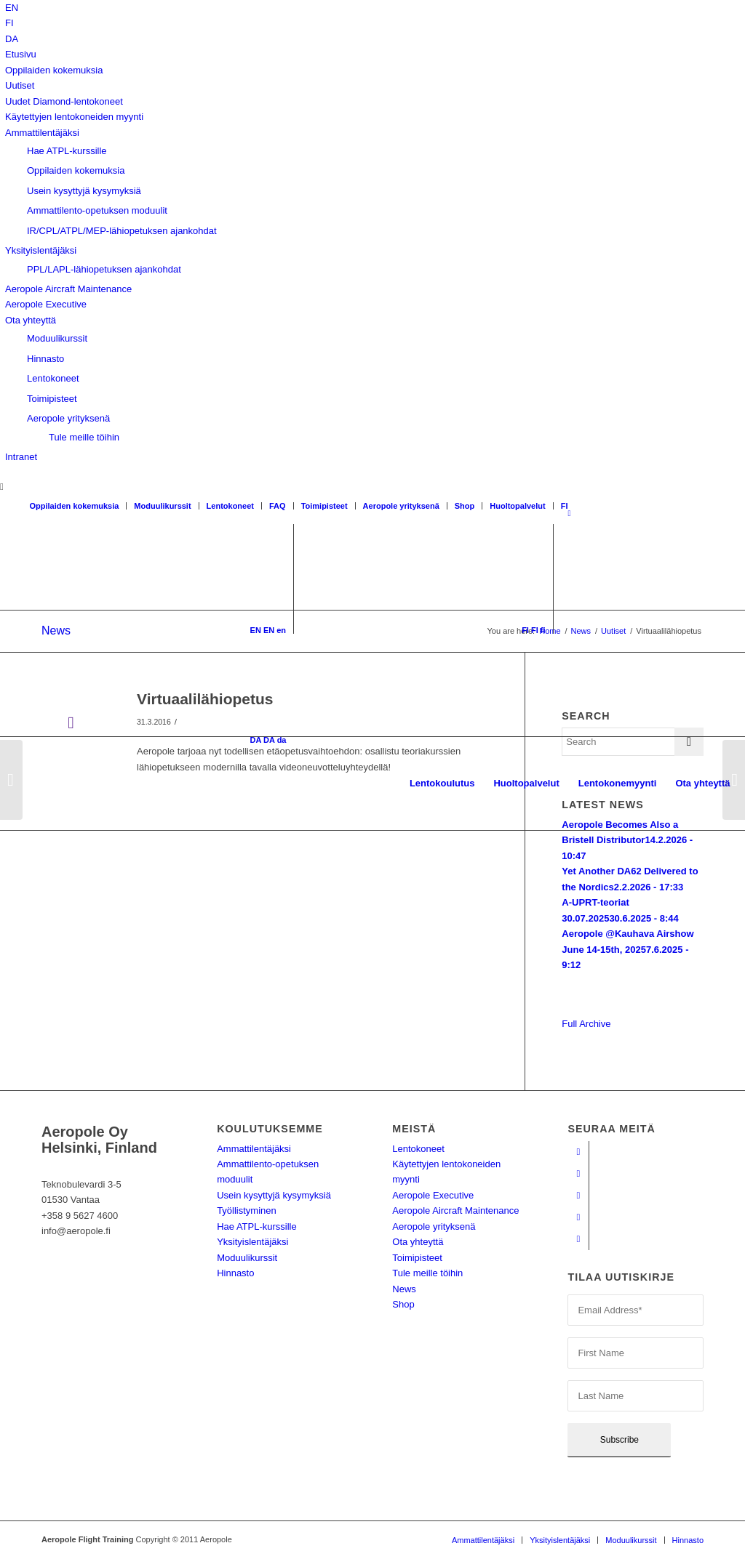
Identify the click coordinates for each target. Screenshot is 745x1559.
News (404, 1289)
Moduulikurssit (57, 338)
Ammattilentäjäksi (42, 132)
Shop (465, 505)
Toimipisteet (52, 398)
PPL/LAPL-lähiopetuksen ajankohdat (104, 269)
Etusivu (20, 54)
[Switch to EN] (11, 7)
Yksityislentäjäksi (40, 250)
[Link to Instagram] (578, 1195)
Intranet (21, 456)
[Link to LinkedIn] (578, 1217)
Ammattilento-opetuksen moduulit (97, 210)
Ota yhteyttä (30, 320)
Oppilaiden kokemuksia (54, 70)
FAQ (277, 505)
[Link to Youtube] (578, 1174)
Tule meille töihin (84, 437)
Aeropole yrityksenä (68, 418)
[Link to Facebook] (578, 1152)
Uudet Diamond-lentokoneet (64, 101)
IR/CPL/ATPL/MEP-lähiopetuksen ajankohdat (122, 230)
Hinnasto (45, 358)
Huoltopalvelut (517, 505)
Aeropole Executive (46, 304)
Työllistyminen (246, 1210)
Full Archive (586, 1023)
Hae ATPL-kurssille (67, 150)
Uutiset (19, 85)
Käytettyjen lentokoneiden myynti (74, 116)
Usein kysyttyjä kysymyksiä (84, 190)
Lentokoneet (53, 378)
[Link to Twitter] (578, 1239)
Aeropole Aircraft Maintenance (68, 288)
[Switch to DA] (11, 38)
